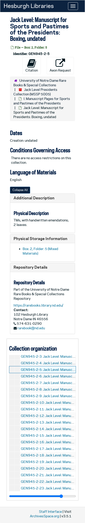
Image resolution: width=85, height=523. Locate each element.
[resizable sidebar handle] (42, 496)
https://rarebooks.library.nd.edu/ (38, 305)
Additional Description (34, 198)
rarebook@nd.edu (31, 328)
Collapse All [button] (20, 190)
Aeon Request (60, 65)
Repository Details (30, 267)
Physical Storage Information (40, 238)
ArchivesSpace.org (44, 516)
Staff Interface (50, 511)
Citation (31, 65)
